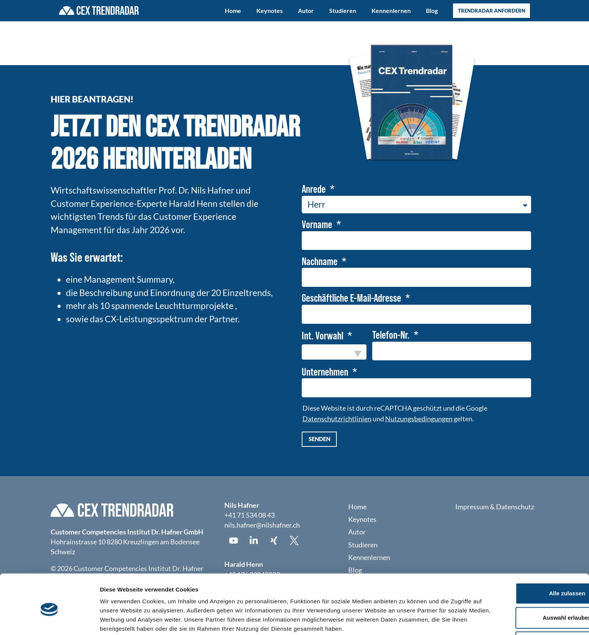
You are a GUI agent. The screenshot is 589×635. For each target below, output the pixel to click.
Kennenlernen (391, 10)
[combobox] (334, 353)
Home (233, 10)
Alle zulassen (525, 550)
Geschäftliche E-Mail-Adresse (352, 299)
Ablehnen (525, 599)
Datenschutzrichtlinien (337, 420)
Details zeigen (405, 620)
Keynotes (269, 10)
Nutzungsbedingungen (419, 420)
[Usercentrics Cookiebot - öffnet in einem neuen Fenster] (49, 620)
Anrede (315, 189)
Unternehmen (326, 373)
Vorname (318, 225)
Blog (432, 10)
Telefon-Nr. (391, 336)
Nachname (320, 262)
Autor (306, 10)
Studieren (342, 10)
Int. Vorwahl (323, 337)
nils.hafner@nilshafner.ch (262, 527)
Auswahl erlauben (525, 575)
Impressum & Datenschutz (494, 508)
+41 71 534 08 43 (249, 517)
